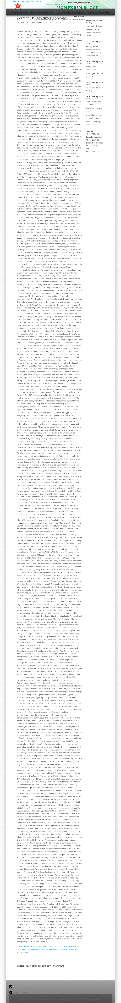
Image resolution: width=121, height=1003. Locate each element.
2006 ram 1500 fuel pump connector (26, 4)
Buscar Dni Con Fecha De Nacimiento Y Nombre (36, 946)
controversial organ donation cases (71, 12)
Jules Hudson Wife (51, 949)
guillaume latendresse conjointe (99, 12)
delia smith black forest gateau (42, 12)
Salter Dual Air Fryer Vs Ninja (68, 946)
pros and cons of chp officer (46, 19)
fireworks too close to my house (73, 19)
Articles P (28, 952)
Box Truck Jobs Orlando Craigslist (30, 949)
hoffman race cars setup (18, 12)
